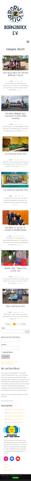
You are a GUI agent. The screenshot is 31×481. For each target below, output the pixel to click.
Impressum (6, 467)
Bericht (15, 78)
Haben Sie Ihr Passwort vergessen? (9, 361)
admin (11, 124)
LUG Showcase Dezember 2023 (15, 190)
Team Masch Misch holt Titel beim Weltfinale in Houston (15, 73)
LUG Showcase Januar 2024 (15, 153)
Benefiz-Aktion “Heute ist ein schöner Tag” (15, 269)
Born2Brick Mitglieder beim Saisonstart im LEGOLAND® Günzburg (15, 116)
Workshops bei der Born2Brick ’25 (16, 409)
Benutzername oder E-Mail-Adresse (10, 337)
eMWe (11, 81)
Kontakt (5, 464)
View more (20, 475)
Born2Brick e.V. (15, 30)
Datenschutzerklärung (8, 470)
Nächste (23, 324)
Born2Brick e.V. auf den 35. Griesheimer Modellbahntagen (15, 228)
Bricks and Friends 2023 (15, 306)
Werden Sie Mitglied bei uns (7, 363)
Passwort (3, 344)
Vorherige (8, 324)
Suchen (3, 328)
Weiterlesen (19, 90)
